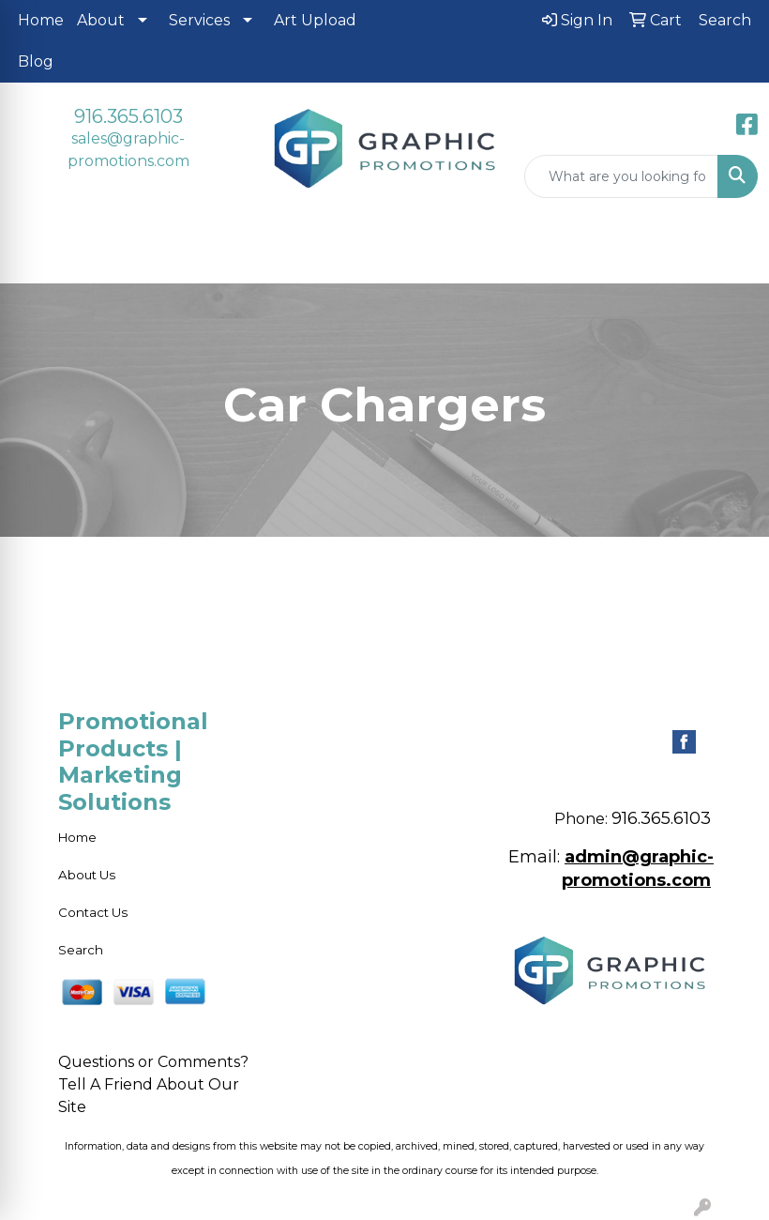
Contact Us (93, 912)
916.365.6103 (128, 116)
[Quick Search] (621, 176)
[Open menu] (731, 255)
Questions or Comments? (153, 1062)
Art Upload (315, 20)
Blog (35, 61)
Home (41, 20)
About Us (86, 874)
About (101, 20)
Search (80, 949)
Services (199, 20)
